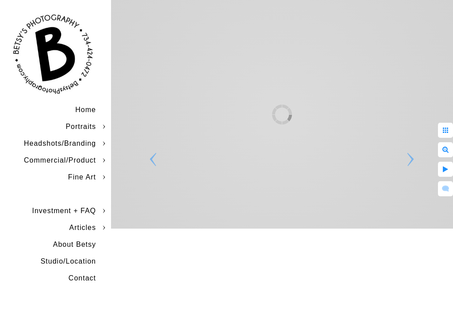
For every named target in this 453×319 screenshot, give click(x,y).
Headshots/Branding (60, 143)
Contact (82, 278)
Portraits (80, 126)
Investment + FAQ (64, 210)
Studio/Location (68, 261)
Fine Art (82, 177)
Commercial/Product (60, 160)
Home (85, 109)
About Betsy (74, 244)
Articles (82, 227)
